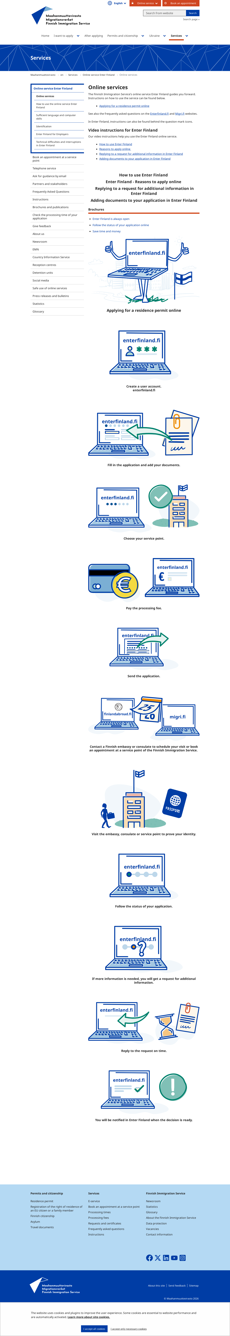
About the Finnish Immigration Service (171, 1242)
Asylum (35, 1246)
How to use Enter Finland (115, 144)
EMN (36, 249)
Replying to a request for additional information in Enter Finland (141, 154)
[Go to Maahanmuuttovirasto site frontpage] (61, 20)
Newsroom (40, 242)
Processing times (99, 1236)
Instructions (40, 199)
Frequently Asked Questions (51, 191)
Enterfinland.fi (160, 114)
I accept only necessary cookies (129, 1328)
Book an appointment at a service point (54, 158)
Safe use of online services (50, 288)
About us (38, 234)
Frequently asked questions (106, 1253)
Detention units (43, 273)
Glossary (38, 311)
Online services (45, 96)
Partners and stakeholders (50, 184)
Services (73, 74)
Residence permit (42, 1225)
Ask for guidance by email (49, 176)
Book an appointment (183, 3)
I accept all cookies (94, 1328)
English (120, 3)
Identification (44, 126)
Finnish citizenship (42, 1240)
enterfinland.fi (144, 390)
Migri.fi (179, 114)
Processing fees (98, 1242)
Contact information (159, 1259)
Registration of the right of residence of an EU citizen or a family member (56, 1233)
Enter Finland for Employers (52, 134)
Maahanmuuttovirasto (43, 74)
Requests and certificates (104, 1247)
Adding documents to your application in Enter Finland (135, 159)
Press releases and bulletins (51, 296)
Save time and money (107, 231)
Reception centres (44, 265)
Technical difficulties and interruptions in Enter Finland (58, 143)
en (62, 74)
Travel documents (42, 1251)
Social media (41, 280)
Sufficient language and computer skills (56, 116)
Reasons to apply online (115, 149)
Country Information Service (51, 257)
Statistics (38, 304)
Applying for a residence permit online (124, 106)
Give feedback (42, 226)
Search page (190, 19)
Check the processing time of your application (55, 216)
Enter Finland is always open (111, 219)
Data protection (156, 1247)
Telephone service (44, 168)
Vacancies (152, 1253)
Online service (149, 3)
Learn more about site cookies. (89, 1317)
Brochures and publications (51, 207)
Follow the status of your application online (121, 225)
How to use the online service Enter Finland (56, 105)
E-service (94, 1225)
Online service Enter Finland (99, 74)
